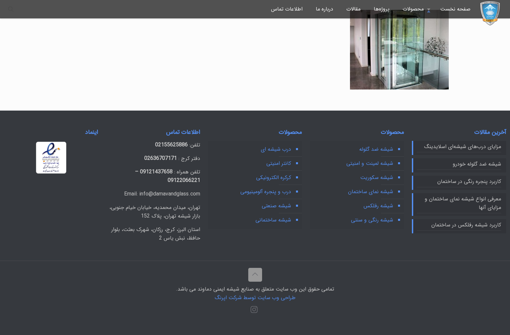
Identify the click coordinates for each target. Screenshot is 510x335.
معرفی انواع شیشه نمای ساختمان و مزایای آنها (463, 203)
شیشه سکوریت (376, 177)
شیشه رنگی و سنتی (372, 220)
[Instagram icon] (254, 311)
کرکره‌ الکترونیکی (273, 177)
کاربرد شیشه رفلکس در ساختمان (466, 225)
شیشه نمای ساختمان (370, 192)
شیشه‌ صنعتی (276, 206)
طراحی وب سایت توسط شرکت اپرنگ (255, 298)
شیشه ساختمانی (273, 220)
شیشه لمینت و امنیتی (369, 163)
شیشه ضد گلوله (376, 149)
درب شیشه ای (276, 149)
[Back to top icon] (255, 275)
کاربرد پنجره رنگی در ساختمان (469, 181)
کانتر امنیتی (278, 163)
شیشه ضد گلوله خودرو (477, 164)
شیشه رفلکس (378, 206)
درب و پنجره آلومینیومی (265, 192)
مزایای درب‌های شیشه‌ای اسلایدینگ (462, 146)
